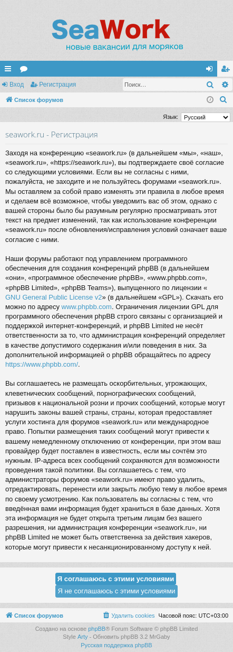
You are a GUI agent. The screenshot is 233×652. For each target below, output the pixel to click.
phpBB (96, 629)
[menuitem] (223, 100)
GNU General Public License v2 (53, 297)
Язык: (170, 117)
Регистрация (57, 84)
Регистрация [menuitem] (227, 71)
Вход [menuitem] (211, 71)
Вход (16, 84)
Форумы (26, 71)
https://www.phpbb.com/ (41, 364)
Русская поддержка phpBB (116, 645)
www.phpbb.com (87, 307)
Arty (82, 637)
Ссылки (10, 71)
